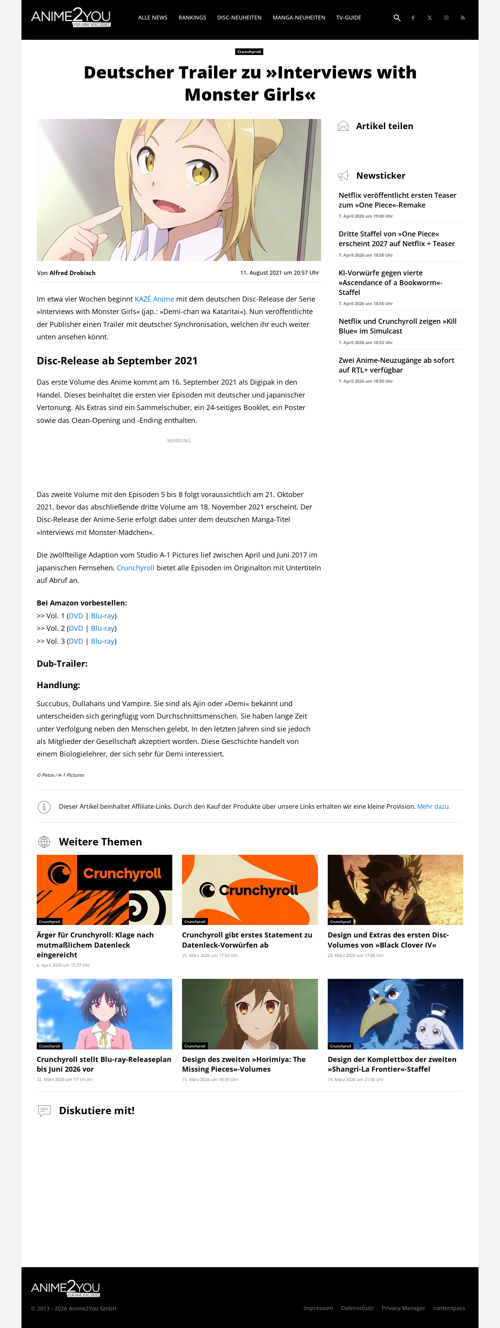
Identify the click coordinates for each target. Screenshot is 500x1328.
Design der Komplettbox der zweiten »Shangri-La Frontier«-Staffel (392, 1064)
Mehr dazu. (433, 806)
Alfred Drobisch (73, 273)
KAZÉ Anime (154, 299)
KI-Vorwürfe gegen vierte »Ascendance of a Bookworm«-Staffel (391, 282)
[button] (397, 18)
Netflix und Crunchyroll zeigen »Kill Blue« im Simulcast (398, 326)
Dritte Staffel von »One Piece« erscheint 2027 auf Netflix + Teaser (397, 238)
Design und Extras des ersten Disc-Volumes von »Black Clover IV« (388, 939)
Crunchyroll (249, 51)
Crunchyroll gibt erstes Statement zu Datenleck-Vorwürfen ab (247, 939)
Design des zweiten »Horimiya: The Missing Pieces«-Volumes (244, 1064)
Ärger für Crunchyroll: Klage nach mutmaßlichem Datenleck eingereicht (95, 944)
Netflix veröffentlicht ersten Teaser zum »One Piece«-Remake (398, 199)
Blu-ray (102, 615)
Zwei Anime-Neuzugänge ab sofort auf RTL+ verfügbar (396, 365)
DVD (76, 615)
